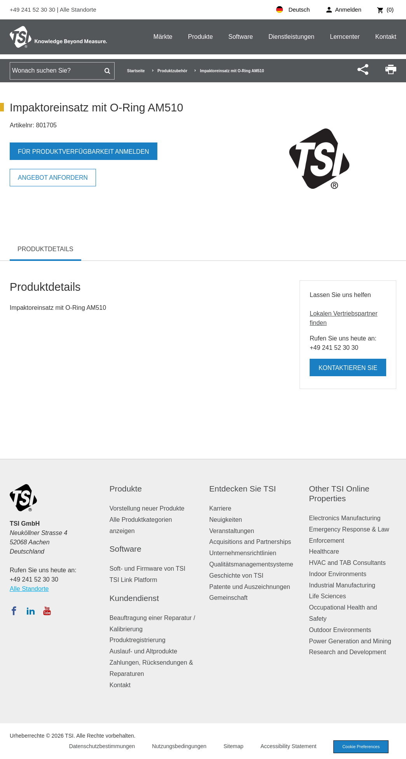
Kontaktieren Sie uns (348, 370)
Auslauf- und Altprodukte (143, 651)
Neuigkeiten (225, 519)
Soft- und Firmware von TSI (147, 568)
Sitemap (232, 746)
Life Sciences (327, 596)
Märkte (163, 36)
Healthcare (324, 551)
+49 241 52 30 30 (33, 9)
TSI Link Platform (133, 580)
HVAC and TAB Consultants (347, 562)
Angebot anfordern (53, 177)
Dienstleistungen (291, 36)
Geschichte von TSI (236, 575)
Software (240, 36)
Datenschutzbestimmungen (101, 746)
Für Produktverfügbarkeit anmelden (84, 151)
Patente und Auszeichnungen (249, 587)
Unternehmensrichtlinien (243, 553)
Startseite (136, 71)
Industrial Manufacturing (342, 585)
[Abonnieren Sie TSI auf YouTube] (47, 610)
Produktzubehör (172, 71)
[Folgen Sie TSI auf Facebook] (14, 610)
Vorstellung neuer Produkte (147, 508)
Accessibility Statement (287, 746)
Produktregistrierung (138, 640)
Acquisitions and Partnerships (250, 541)
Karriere (220, 508)
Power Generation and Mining (350, 641)
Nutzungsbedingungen (178, 746)
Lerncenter (345, 36)
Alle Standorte (78, 9)
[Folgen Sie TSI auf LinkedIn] (30, 610)
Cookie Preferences (360, 746)
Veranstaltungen (231, 531)
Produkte (200, 36)
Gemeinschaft (228, 597)
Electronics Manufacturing (344, 518)
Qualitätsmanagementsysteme (251, 564)
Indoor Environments (337, 574)
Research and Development (347, 652)
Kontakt (385, 36)
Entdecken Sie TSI (242, 488)
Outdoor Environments (340, 630)
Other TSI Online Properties (339, 493)
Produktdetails (45, 249)
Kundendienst (134, 598)
